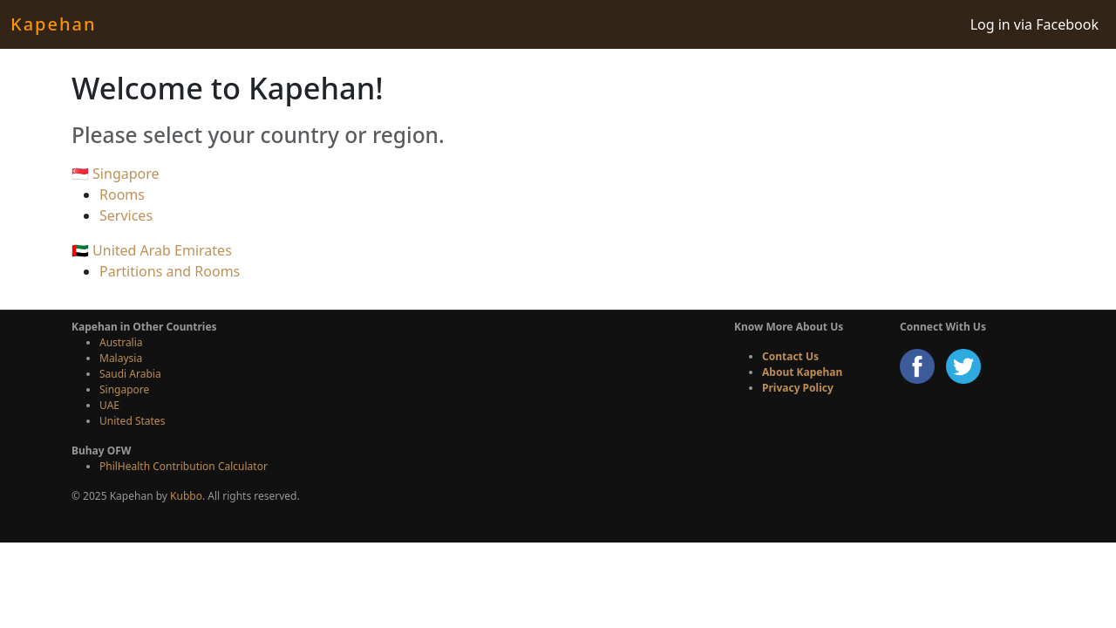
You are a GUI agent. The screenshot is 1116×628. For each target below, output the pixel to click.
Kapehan (53, 24)
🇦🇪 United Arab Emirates (151, 250)
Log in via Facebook (1034, 24)
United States (132, 420)
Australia (121, 342)
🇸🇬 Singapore (115, 173)
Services (126, 215)
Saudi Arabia (130, 373)
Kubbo (186, 495)
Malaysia (120, 358)
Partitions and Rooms (169, 271)
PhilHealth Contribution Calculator (183, 466)
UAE (109, 405)
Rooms (122, 194)
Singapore (124, 389)
